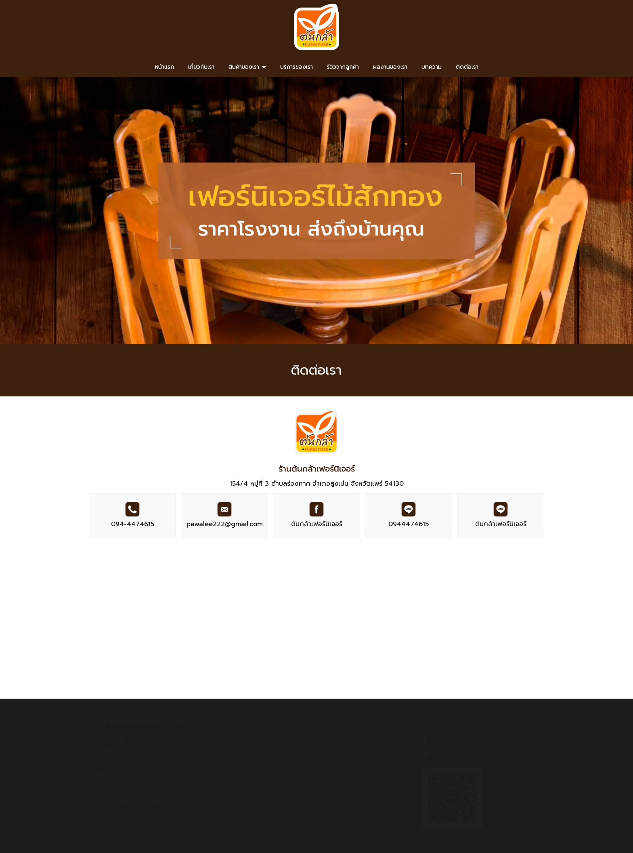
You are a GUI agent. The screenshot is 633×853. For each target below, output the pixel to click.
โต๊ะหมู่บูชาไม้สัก (260, 776)
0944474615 (408, 524)
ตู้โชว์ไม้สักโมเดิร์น (263, 826)
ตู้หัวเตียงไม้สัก (260, 789)
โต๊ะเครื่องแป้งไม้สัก (265, 801)
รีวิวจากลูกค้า (343, 67)
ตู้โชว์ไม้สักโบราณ (263, 813)
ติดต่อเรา (467, 67)
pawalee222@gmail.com (225, 524)
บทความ (431, 67)
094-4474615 (132, 524)
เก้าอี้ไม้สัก (333, 801)
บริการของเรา (296, 67)
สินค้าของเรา (247, 67)
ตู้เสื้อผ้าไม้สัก (258, 739)
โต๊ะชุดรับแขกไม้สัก (343, 776)
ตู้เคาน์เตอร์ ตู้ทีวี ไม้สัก (349, 751)
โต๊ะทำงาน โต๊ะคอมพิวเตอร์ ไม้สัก (361, 788)
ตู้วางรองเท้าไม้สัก (343, 764)
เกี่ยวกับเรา (201, 67)
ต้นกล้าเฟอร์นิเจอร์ (316, 524)
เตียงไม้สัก (255, 751)
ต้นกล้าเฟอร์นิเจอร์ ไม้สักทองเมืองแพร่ (480, 740)
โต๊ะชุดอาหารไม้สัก (263, 764)
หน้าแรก (164, 67)
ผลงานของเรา (390, 67)
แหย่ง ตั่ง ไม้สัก (340, 739)
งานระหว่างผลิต (340, 813)
